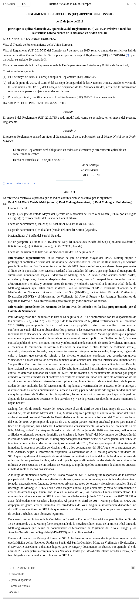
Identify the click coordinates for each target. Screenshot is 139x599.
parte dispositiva (20, 579)
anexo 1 (14, 592)
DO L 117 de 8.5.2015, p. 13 (21, 183)
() (127, 55)
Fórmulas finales (19, 585)
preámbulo (16, 574)
